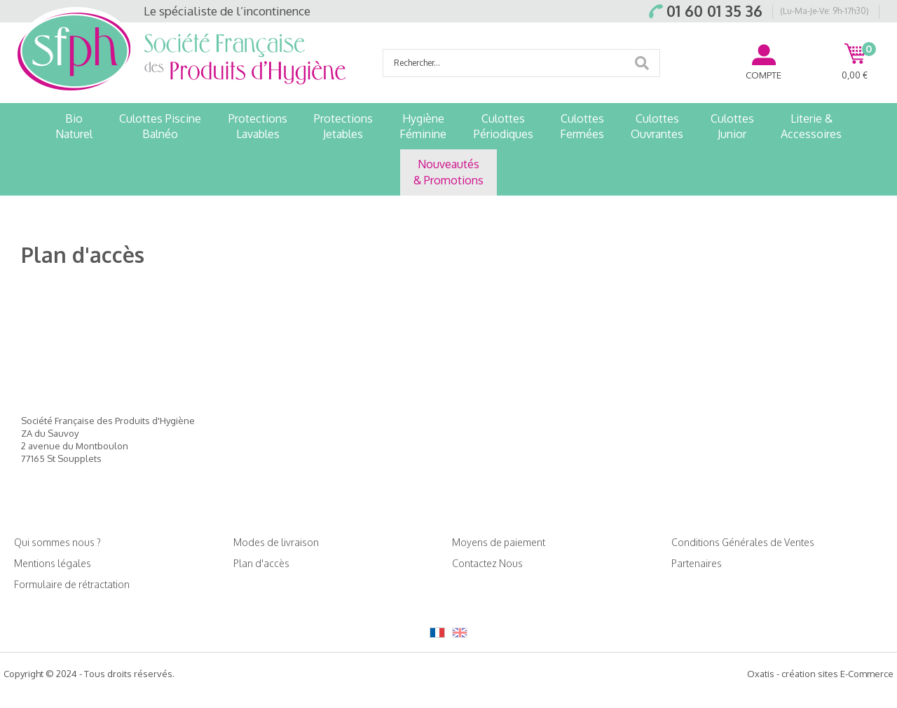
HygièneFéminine (422, 126)
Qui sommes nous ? (57, 542)
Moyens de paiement (498, 542)
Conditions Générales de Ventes (742, 542)
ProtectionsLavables (257, 126)
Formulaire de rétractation (72, 584)
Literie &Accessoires (811, 126)
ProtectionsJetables (343, 126)
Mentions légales (52, 563)
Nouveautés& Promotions (448, 171)
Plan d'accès (261, 563)
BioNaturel (74, 126)
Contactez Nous (487, 563)
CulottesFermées (582, 126)
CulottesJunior (732, 126)
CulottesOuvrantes (657, 126)
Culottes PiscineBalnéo (160, 126)
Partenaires (696, 563)
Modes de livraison (276, 542)
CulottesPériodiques (503, 126)
